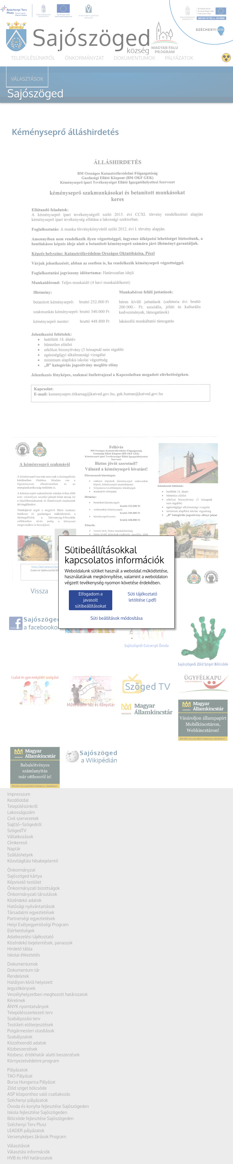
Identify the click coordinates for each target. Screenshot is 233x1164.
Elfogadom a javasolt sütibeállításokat (90, 600)
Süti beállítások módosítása (116, 618)
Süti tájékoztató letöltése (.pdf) (142, 597)
